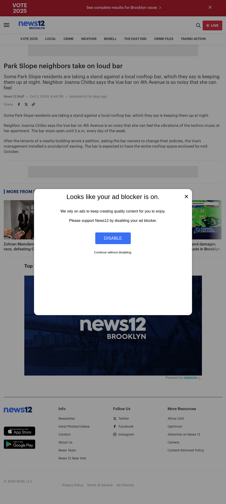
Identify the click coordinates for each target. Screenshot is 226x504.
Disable (113, 238)
